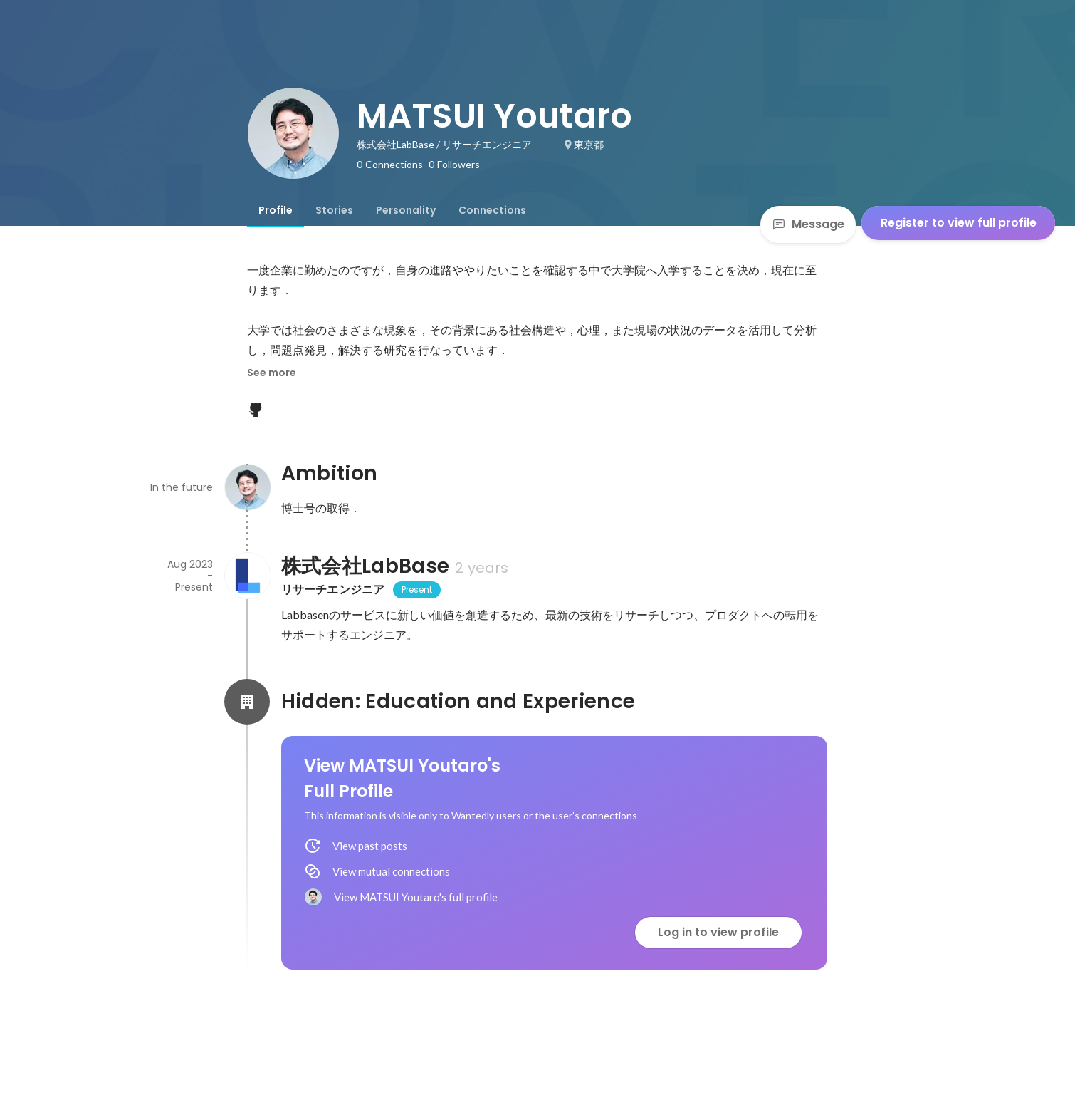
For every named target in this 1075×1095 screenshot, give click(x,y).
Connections (492, 210)
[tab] (275, 210)
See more (271, 372)
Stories (334, 210)
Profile (275, 210)
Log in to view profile (718, 932)
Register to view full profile (959, 222)
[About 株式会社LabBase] (247, 575)
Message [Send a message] (808, 224)
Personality (406, 210)
